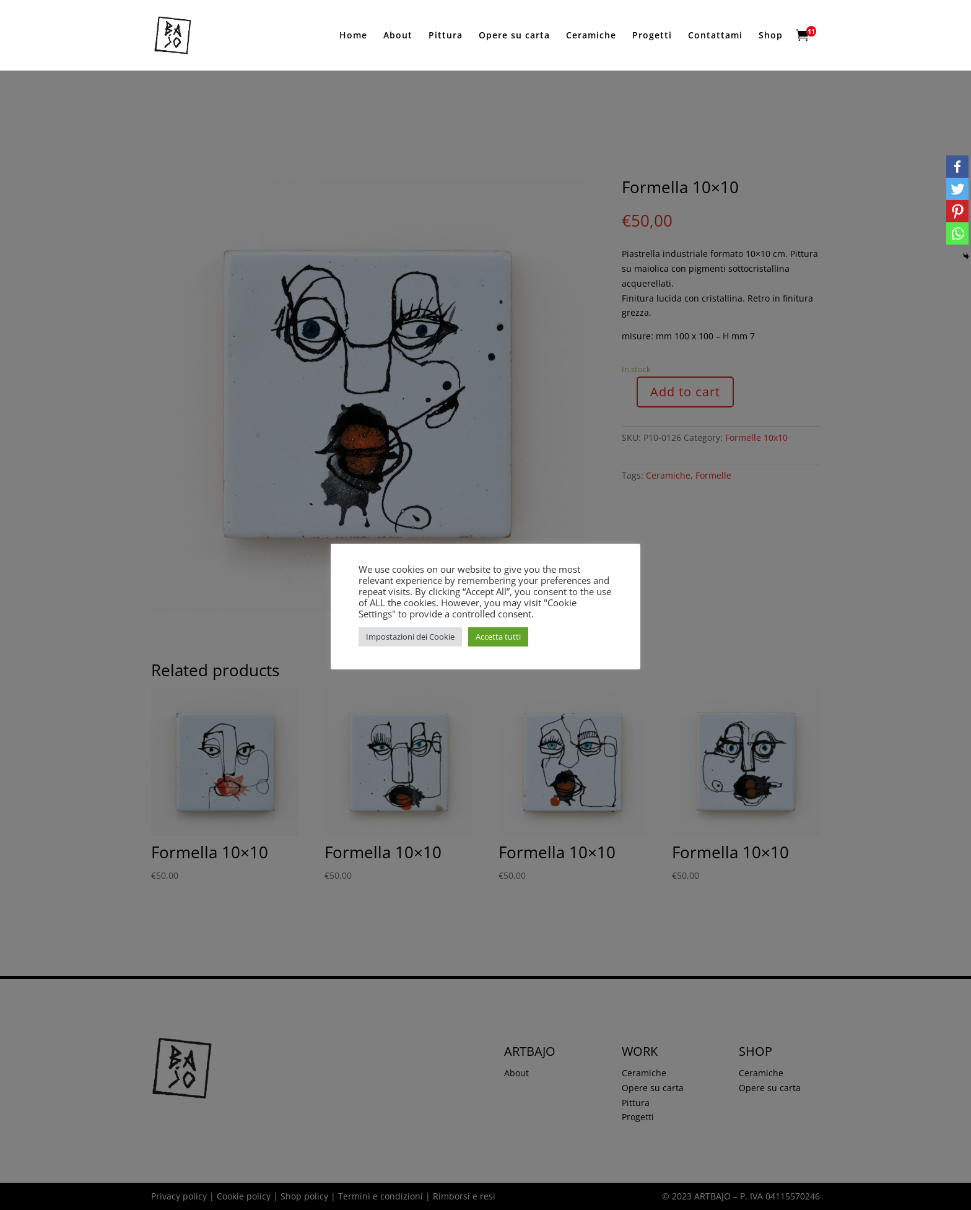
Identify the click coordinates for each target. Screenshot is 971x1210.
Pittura (446, 36)
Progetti (652, 36)
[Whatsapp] (957, 233)
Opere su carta (514, 36)
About (397, 36)
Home (353, 36)
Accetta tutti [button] (498, 636)
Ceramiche (591, 36)
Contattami (715, 36)
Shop (771, 36)
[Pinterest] (957, 211)
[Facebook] (957, 166)
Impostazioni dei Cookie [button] (410, 636)
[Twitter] (957, 189)
